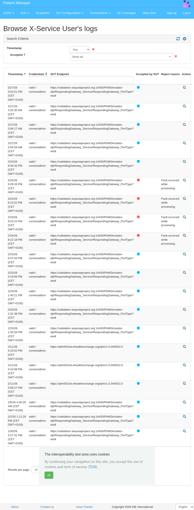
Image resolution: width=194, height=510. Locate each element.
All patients (43, 13)
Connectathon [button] (100, 13)
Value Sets (149, 13)
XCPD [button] (8, 13)
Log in (187, 13)
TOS (92, 467)
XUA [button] (25, 13)
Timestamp (14, 48)
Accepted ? (17, 54)
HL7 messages (126, 13)
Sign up (171, 13)
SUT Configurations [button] (70, 13)
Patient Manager (16, 3)
